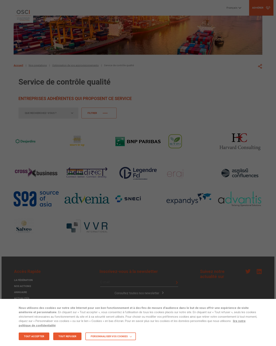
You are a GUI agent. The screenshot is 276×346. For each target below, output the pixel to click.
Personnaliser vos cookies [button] (109, 336)
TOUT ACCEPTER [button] (34, 336)
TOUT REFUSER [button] (67, 336)
